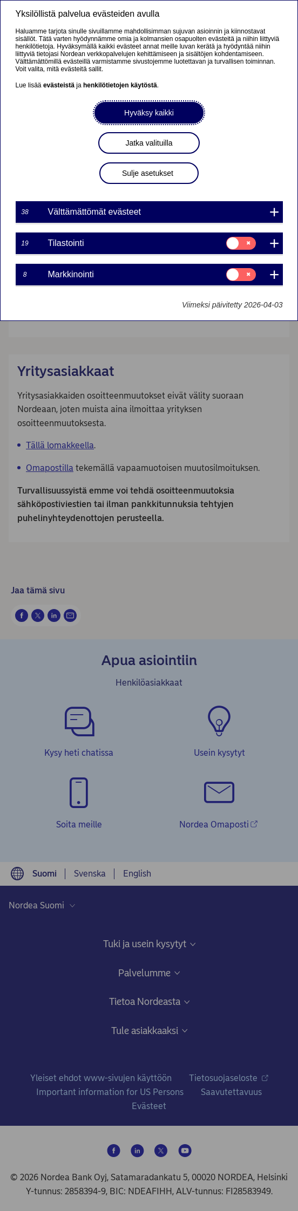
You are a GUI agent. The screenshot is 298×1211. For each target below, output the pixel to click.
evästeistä (58, 85)
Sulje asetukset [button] (147, 173)
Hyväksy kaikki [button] (149, 112)
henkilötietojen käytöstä (120, 85)
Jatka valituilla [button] (148, 143)
